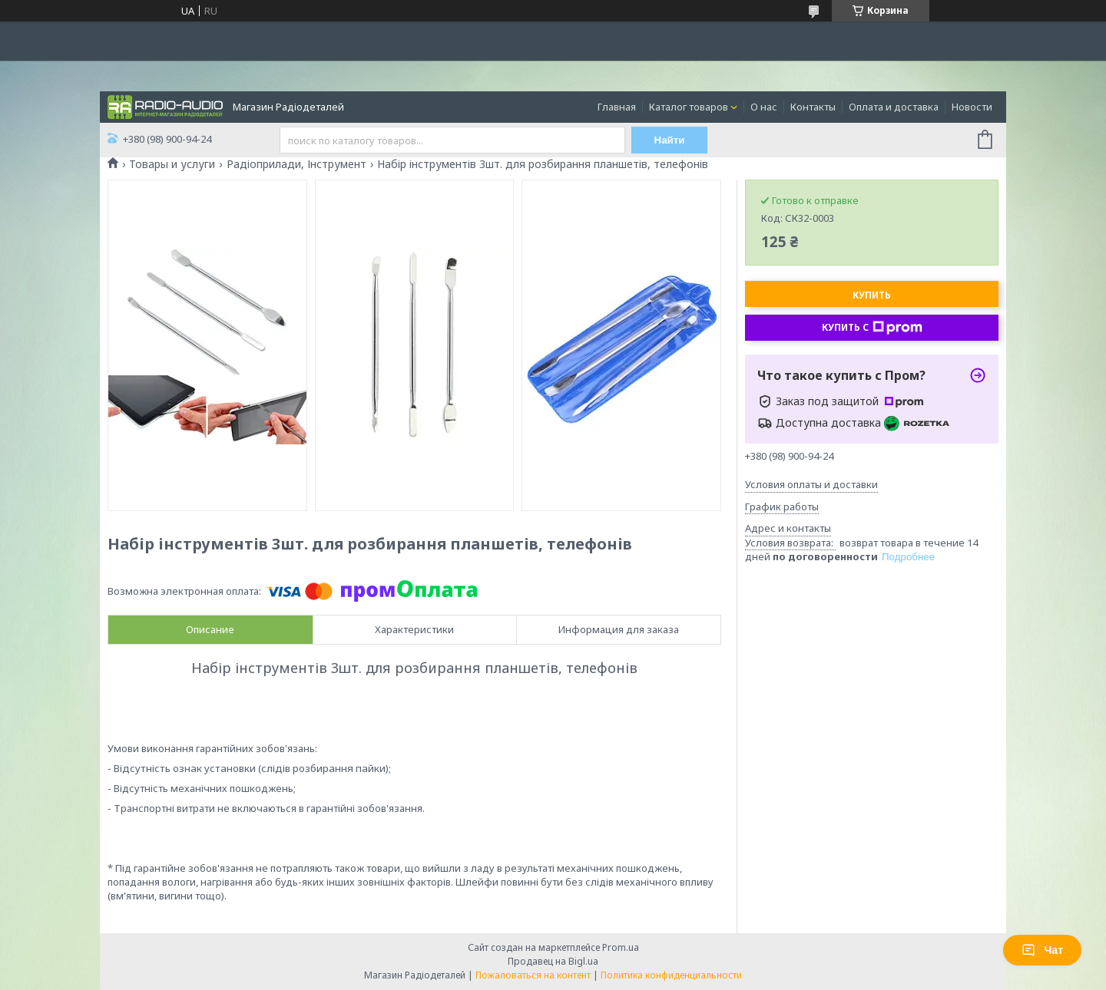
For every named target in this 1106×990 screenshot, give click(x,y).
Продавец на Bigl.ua (553, 961)
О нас (763, 107)
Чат (1042, 950)
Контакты (813, 107)
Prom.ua (620, 947)
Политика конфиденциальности (671, 975)
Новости (972, 107)
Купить (872, 295)
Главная (617, 107)
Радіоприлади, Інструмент (296, 164)
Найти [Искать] (669, 140)
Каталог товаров (688, 107)
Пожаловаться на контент (533, 975)
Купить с (872, 328)
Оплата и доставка (894, 107)
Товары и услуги (172, 164)
